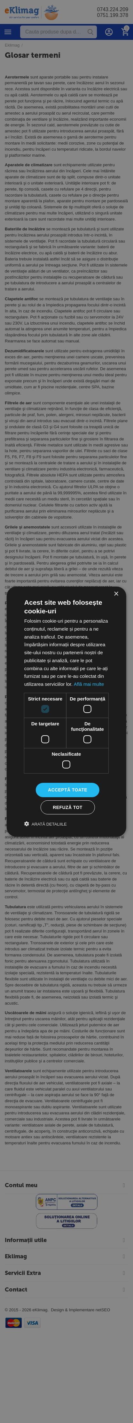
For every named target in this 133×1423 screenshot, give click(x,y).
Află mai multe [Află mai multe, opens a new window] (89, 684)
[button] (45, 824)
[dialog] (66, 711)
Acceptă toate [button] (67, 789)
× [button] (115, 593)
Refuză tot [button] (67, 807)
